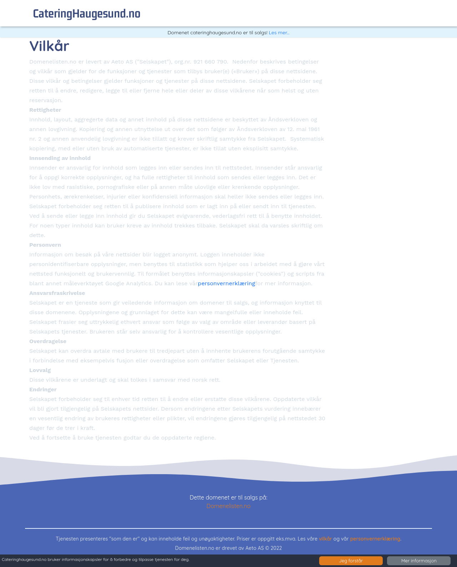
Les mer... (279, 32)
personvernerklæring (226, 283)
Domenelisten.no (228, 506)
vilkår (325, 539)
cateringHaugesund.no (87, 13)
